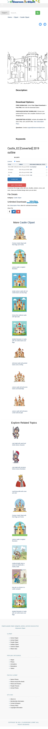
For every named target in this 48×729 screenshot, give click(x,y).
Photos (12, 662)
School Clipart (14, 638)
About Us (13, 699)
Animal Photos (14, 688)
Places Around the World (17, 681)
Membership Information (17, 701)
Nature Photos (14, 679)
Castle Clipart (24, 17)
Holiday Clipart (14, 644)
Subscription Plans (15, 205)
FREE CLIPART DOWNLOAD (13, 166)
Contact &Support (15, 703)
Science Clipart (14, 646)
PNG (9, 175)
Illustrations (13, 666)
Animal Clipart (14, 640)
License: (10, 161)
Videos (12, 668)
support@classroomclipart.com (36, 127)
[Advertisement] (24, 39)
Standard (18, 161)
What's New (13, 648)
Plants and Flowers (15, 683)
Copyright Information (16, 707)
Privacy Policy (14, 705)
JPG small (10, 172)
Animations (13, 664)
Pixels (21, 164)
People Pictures (14, 686)
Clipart (16, 17)
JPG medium (10, 169)
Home (10, 17)
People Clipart (14, 642)
